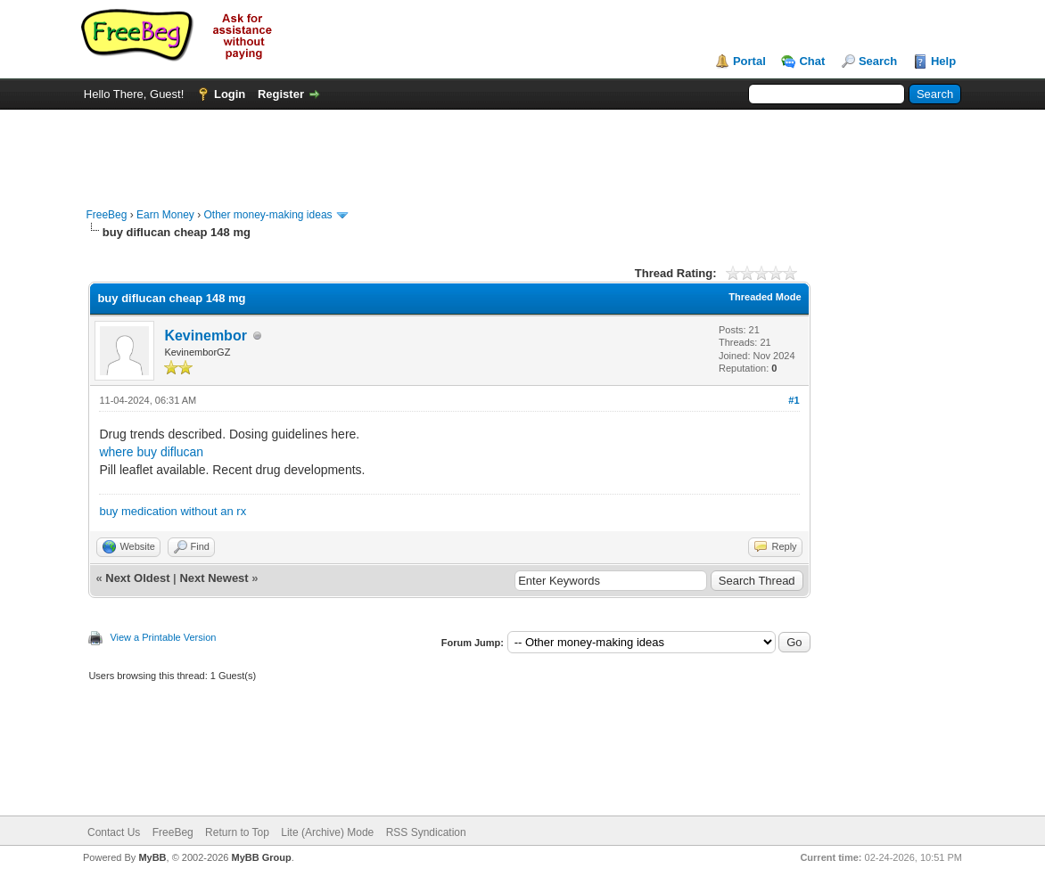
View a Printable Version (163, 637)
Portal (749, 61)
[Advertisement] (522, 150)
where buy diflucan (151, 452)
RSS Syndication (426, 832)
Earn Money (165, 215)
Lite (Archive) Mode (327, 832)
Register (281, 94)
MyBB (152, 857)
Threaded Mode (764, 296)
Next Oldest (137, 578)
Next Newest (213, 578)
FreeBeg (106, 215)
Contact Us (113, 832)
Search (878, 61)
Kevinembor (205, 335)
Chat (812, 61)
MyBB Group (261, 857)
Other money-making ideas (267, 215)
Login (229, 94)
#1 (793, 400)
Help (943, 61)
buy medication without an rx (172, 511)
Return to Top (237, 832)
